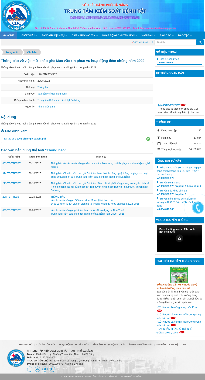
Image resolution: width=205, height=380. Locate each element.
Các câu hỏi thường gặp (136, 344)
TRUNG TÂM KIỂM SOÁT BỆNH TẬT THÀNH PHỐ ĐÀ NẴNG (112, 376)
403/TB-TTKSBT (11, 163)
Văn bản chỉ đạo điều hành (52, 93)
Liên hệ (173, 344)
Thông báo (43, 87)
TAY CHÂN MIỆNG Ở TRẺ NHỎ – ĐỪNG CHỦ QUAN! (176, 330)
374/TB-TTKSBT (11, 173)
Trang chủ (26, 344)
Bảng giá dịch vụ (53, 35)
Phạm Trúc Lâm (46, 106)
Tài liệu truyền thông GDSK (179, 261)
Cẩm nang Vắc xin (83, 35)
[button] (148, 139)
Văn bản (147, 35)
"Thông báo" (55, 150)
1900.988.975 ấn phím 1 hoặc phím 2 (179, 186)
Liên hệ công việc (169, 59)
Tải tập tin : (25, 138)
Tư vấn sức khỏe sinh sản (174, 190)
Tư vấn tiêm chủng (170, 182)
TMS (183, 344)
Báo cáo (165, 35)
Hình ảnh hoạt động (105, 344)
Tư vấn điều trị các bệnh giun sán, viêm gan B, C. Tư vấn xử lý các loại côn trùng (179, 202)
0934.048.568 (165, 209)
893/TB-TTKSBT (11, 210)
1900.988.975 (165, 178)
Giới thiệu (28, 35)
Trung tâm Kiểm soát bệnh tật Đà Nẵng (58, 100)
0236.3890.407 (166, 62)
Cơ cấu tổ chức (46, 344)
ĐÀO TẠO (183, 35)
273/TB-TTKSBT (11, 183)
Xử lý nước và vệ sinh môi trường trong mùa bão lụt (179, 316)
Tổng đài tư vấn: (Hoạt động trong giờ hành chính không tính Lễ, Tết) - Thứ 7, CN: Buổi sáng (179, 171)
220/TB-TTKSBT (11, 196)
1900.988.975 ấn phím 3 (171, 194)
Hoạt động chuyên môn (118, 35)
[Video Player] (179, 238)
